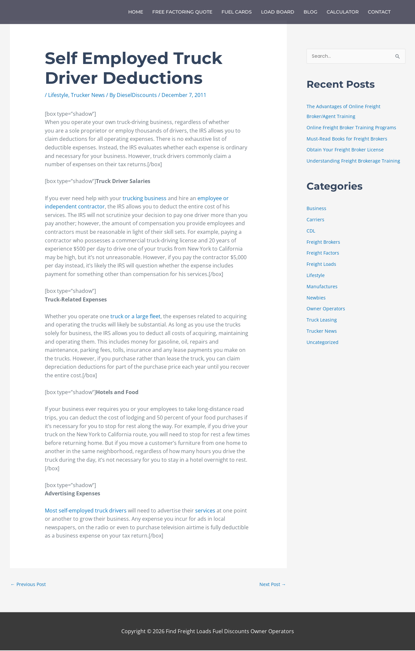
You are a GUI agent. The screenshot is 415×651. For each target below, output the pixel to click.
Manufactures (322, 286)
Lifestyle (58, 95)
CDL (311, 231)
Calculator (343, 12)
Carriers (315, 220)
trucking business (144, 198)
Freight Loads (322, 264)
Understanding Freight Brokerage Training (354, 161)
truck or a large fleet (135, 316)
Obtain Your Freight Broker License (346, 150)
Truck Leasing (322, 320)
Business (317, 208)
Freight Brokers (324, 242)
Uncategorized (323, 342)
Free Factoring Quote (182, 12)
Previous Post (29, 584)
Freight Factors (323, 253)
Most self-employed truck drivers (86, 510)
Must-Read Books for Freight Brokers (348, 139)
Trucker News (88, 95)
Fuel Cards (237, 12)
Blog (310, 12)
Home (135, 12)
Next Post (272, 584)
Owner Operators (326, 309)
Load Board (277, 12)
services (206, 510)
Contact (379, 12)
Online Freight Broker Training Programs (353, 128)
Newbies (316, 297)
